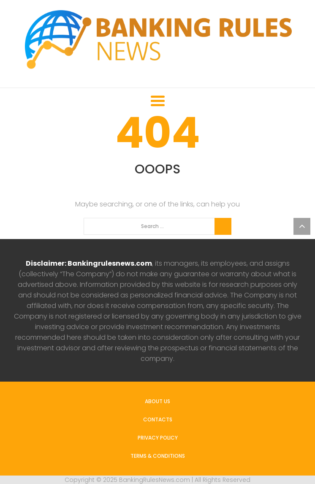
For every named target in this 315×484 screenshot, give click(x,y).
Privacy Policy (158, 437)
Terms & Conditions (157, 455)
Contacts (157, 419)
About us (157, 401)
